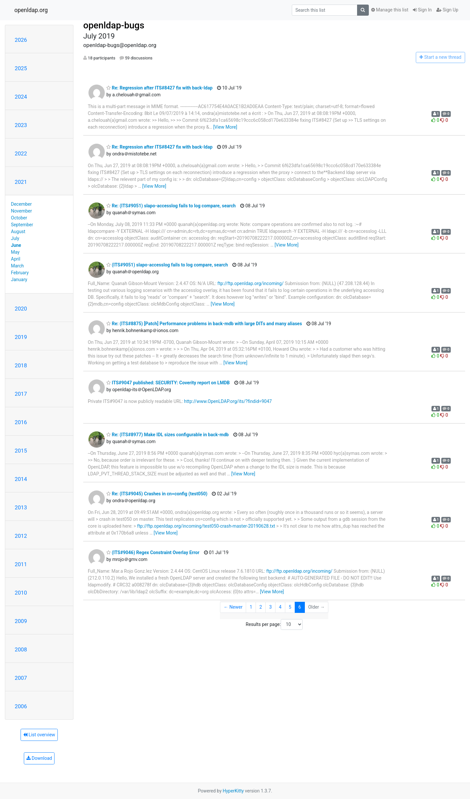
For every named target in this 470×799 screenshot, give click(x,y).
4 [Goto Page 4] (280, 607)
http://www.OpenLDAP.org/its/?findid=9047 (228, 401)
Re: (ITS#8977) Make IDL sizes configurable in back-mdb (167, 434)
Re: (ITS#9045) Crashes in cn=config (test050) (156, 493)
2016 (21, 422)
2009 (21, 621)
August (18, 231)
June (16, 245)
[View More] (225, 127)
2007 (21, 678)
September (22, 224)
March (17, 265)
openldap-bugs (113, 25)
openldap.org (31, 10)
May (15, 252)
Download (39, 758)
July (15, 238)
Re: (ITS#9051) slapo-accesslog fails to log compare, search (171, 205)
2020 (21, 308)
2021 (21, 182)
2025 (21, 68)
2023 (21, 125)
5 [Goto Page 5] (290, 607)
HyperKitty (233, 790)
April (16, 259)
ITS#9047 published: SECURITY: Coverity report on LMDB (168, 382)
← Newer (233, 607)
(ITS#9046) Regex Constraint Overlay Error (152, 552)
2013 (21, 507)
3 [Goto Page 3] (270, 607)
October (19, 217)
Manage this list (389, 9)
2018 (21, 365)
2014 (21, 479)
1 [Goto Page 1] (251, 607)
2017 (21, 394)
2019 (21, 337)
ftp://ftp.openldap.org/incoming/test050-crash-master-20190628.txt (206, 526)
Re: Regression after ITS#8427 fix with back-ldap (159, 87)
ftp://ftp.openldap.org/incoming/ (250, 283)
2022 (21, 153)
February (20, 272)
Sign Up (447, 9)
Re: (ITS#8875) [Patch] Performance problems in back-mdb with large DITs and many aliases (204, 323)
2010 (21, 592)
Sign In (422, 9)
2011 (21, 564)
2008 (21, 649)
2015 (21, 450)
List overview (39, 734)
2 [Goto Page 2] (260, 607)
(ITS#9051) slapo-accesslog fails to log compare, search (167, 264)
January (19, 279)
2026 (21, 40)
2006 (21, 706)
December (21, 204)
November (21, 211)
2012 (21, 536)
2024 (21, 96)
